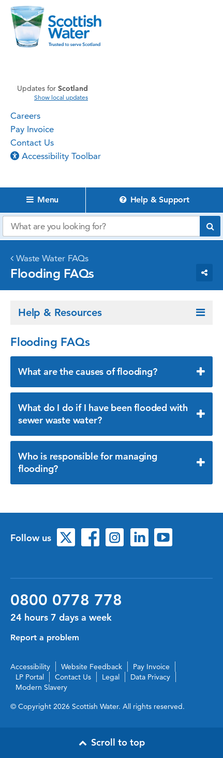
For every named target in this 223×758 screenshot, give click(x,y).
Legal (111, 677)
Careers (25, 115)
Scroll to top (112, 742)
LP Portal (30, 677)
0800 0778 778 (66, 600)
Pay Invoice (32, 129)
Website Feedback (91, 666)
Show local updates (61, 97)
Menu (42, 199)
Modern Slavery (41, 687)
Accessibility (30, 666)
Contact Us (32, 142)
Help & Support (154, 199)
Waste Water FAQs (52, 258)
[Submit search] (210, 226)
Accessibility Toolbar (55, 156)
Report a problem (44, 637)
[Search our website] (101, 226)
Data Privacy (150, 677)
